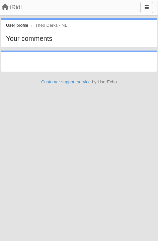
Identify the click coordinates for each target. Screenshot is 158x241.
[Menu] (146, 7)
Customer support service (66, 81)
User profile (17, 25)
